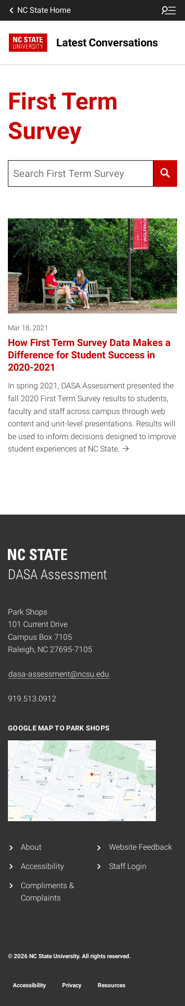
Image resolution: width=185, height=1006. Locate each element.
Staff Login (128, 866)
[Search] (165, 173)
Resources (111, 985)
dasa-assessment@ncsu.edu (58, 674)
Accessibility (42, 866)
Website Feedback (140, 847)
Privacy (71, 985)
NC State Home (39, 10)
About (31, 847)
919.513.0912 (32, 698)
